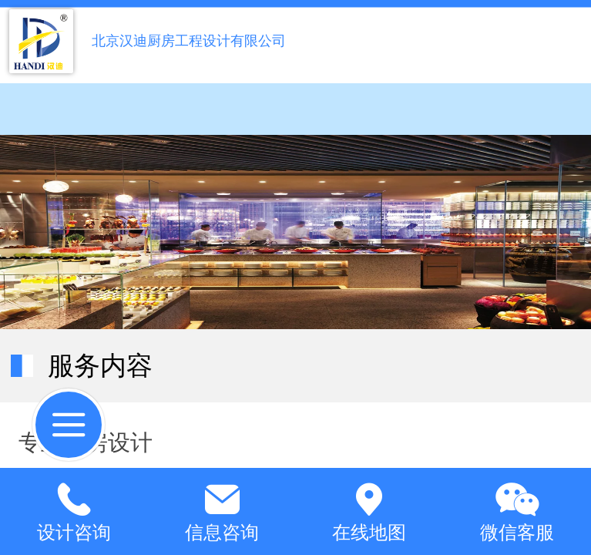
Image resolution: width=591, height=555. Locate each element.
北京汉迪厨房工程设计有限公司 (189, 41)
